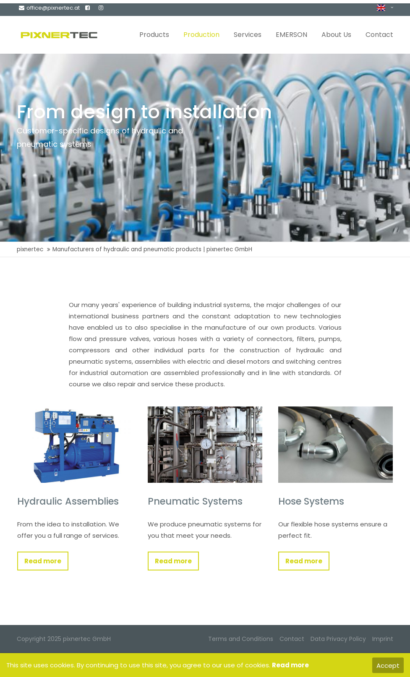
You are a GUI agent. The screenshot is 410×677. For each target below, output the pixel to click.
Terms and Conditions (240, 639)
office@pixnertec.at (49, 8)
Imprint (382, 639)
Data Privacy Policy (338, 639)
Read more (42, 561)
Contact (291, 639)
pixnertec (30, 249)
